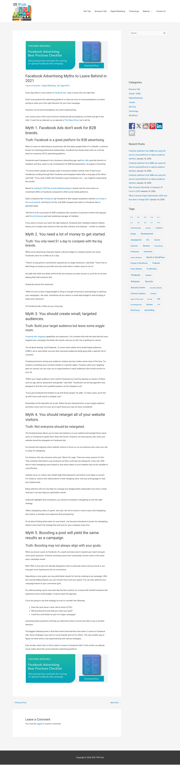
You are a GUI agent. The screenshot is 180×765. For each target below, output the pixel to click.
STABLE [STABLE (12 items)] (153, 298)
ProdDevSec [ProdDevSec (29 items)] (152, 273)
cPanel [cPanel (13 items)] (148, 232)
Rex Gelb (85, 160)
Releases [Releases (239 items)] (135, 285)
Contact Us (161, 11)
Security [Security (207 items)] (149, 285)
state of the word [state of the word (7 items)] (136, 304)
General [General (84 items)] (146, 250)
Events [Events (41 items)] (157, 244)
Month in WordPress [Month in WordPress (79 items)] (155, 261)
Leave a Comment (33, 86)
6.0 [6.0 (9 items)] (151, 222)
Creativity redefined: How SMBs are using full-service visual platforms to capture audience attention (146, 155)
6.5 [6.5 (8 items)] (145, 227)
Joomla (132, 103)
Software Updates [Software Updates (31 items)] (138, 298)
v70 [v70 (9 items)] (158, 309)
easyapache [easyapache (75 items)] (136, 244)
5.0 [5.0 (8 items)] (138, 222)
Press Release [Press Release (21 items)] (136, 273)
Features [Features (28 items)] (134, 250)
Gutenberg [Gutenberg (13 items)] (158, 250)
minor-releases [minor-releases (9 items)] (136, 262)
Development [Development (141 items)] (147, 238)
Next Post (115, 703)
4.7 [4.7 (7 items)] (131, 222)
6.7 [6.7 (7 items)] (152, 227)
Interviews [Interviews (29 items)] (148, 256)
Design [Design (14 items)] (133, 238)
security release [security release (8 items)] (156, 292)
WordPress (133, 116)
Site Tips (87, 11)
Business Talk (101, 11)
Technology (134, 11)
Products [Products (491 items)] (135, 279)
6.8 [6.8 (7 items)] (158, 227)
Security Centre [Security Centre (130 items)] (138, 292)
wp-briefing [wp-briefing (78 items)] (149, 314)
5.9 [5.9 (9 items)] (145, 222)
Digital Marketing (117, 11)
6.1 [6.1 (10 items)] (158, 222)
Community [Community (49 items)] (136, 232)
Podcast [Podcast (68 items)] (156, 267)
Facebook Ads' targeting (36, 337)
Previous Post (20, 703)
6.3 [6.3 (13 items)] (132, 227)
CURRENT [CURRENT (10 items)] (159, 232)
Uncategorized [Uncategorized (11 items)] (136, 309)
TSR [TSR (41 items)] (158, 303)
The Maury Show (72, 120)
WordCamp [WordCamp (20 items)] (135, 314)
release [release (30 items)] (148, 279)
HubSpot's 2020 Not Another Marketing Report (54, 188)
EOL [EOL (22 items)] (148, 244)
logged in (41, 724)
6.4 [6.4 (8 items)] (138, 227)
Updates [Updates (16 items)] (149, 309)
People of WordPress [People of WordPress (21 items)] (139, 268)
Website (146, 11)
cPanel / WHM (135, 94)
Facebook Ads (61, 93)
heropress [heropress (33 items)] (135, 256)
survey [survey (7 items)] (149, 304)
